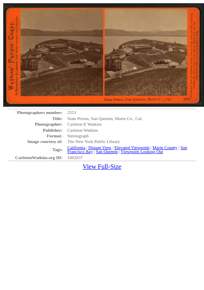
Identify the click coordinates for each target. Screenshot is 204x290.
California (76, 147)
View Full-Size (102, 166)
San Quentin (107, 151)
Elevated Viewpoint (131, 147)
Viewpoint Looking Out (142, 151)
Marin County (165, 147)
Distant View (100, 147)
